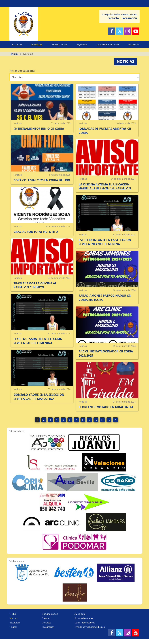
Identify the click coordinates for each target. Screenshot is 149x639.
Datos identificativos (84, 622)
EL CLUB (17, 44)
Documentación (50, 613)
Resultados (14, 622)
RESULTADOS (59, 44)
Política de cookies (83, 618)
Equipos (13, 627)
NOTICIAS (36, 44)
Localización (129, 18)
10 (95, 419)
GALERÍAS (134, 44)
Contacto (113, 18)
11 (102, 419)
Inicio (14, 54)
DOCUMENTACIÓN (108, 44)
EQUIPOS (82, 44)
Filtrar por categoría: (22, 70)
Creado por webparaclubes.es (89, 627)
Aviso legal (79, 613)
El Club (12, 613)
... (109, 419)
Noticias (13, 618)
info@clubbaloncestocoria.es (119, 14)
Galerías (46, 618)
